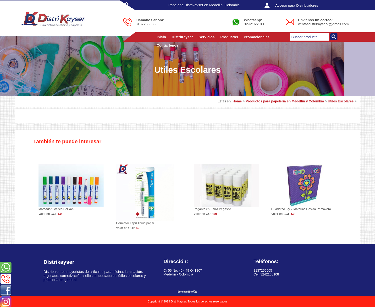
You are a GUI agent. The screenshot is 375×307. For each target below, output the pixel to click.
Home (237, 101)
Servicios (207, 37)
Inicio (161, 37)
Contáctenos (167, 45)
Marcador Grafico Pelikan (56, 209)
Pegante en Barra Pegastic (212, 209)
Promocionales (257, 37)
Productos (229, 37)
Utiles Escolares (341, 101)
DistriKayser (182, 37)
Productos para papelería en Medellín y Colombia (285, 101)
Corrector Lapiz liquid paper (135, 223)
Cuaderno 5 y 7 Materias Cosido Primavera (301, 209)
